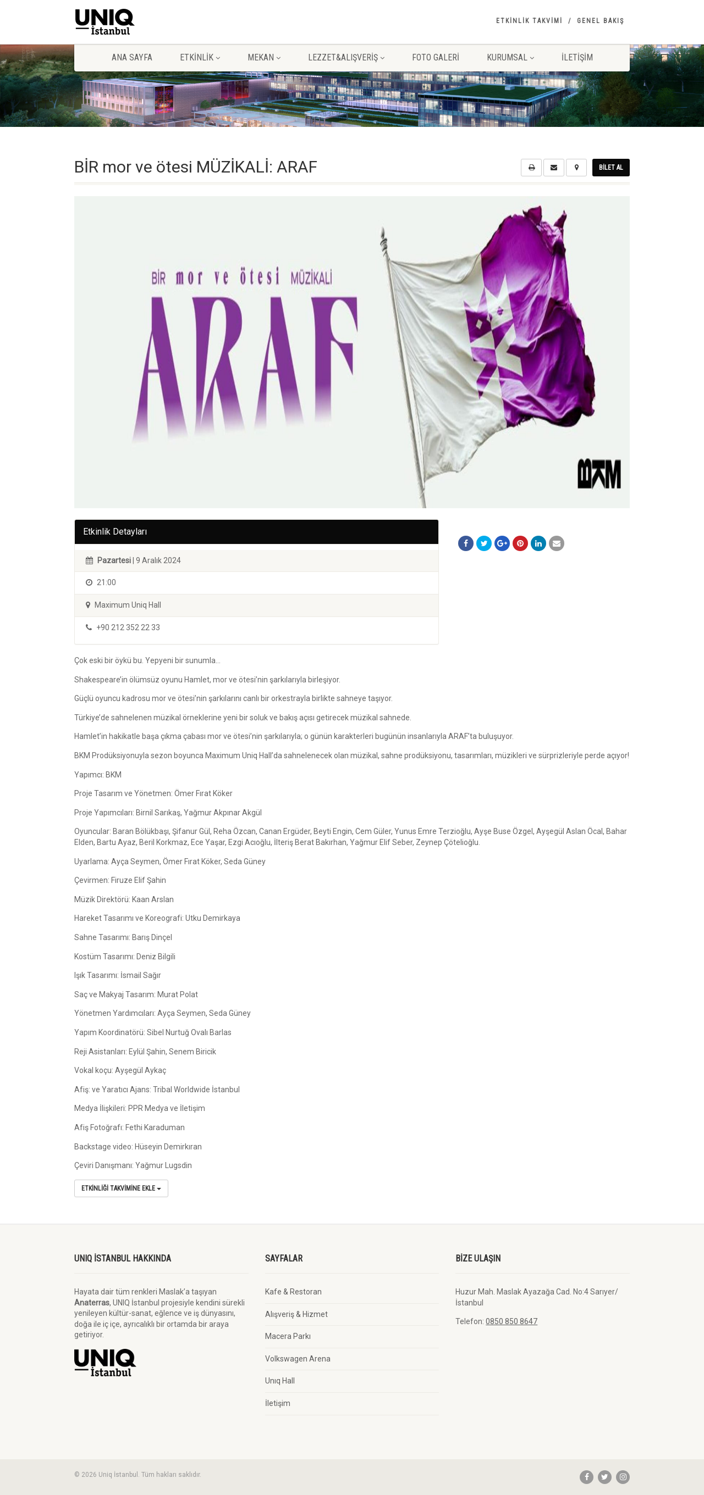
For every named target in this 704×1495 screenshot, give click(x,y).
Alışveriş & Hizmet (296, 1314)
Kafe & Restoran (293, 1291)
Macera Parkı (288, 1336)
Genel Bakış (600, 21)
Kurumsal (510, 57)
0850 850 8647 (511, 1321)
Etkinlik (200, 57)
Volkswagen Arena (298, 1358)
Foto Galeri (435, 57)
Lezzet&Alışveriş (346, 57)
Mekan (264, 57)
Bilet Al (611, 167)
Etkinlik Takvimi (529, 21)
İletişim (577, 57)
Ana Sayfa (132, 57)
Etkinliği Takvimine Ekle (121, 1188)
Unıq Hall (280, 1380)
